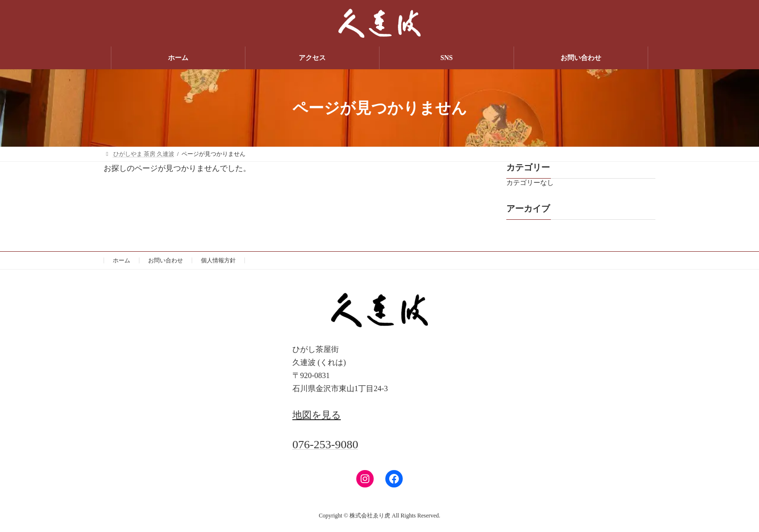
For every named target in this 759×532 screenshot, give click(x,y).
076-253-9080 (325, 444)
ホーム (121, 260)
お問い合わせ (165, 260)
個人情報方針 (218, 260)
